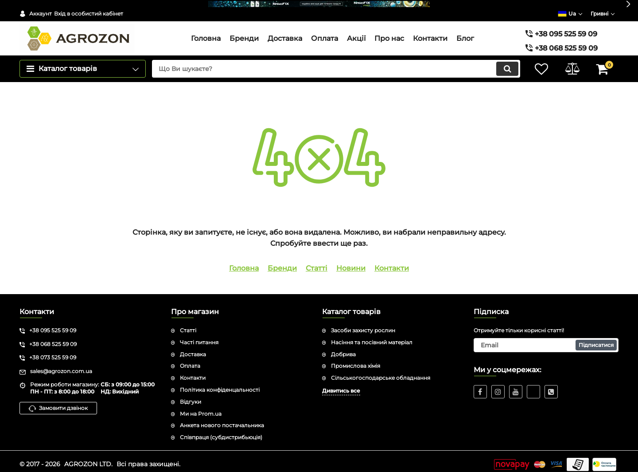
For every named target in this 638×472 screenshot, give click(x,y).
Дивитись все (341, 384)
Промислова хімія (355, 359)
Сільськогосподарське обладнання (380, 371)
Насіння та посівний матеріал (371, 336)
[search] (335, 62)
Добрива (343, 348)
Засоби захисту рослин (363, 324)
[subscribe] (546, 339)
